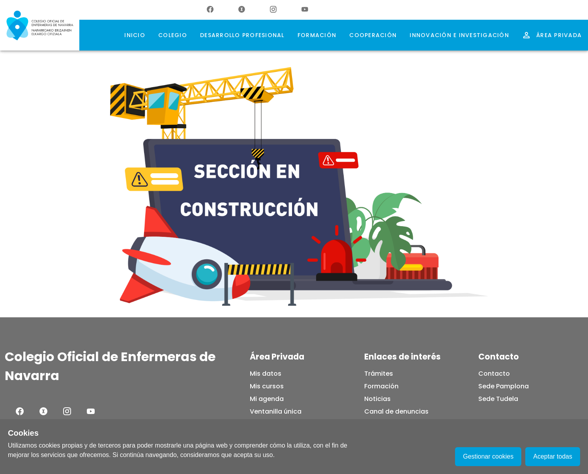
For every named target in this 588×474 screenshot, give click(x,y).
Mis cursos (267, 386)
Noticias (377, 398)
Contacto (494, 373)
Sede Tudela (498, 398)
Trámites (378, 373)
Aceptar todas (552, 456)
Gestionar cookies (488, 456)
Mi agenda (267, 398)
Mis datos (265, 373)
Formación (381, 386)
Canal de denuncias (396, 411)
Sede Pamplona (503, 386)
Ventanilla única (275, 411)
